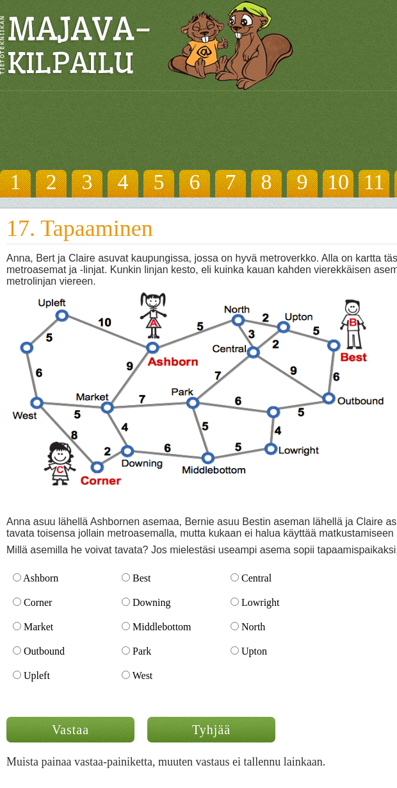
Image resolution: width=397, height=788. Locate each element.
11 (374, 182)
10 (338, 182)
